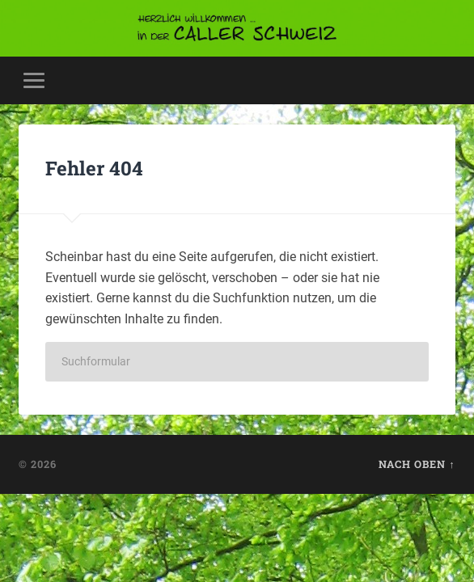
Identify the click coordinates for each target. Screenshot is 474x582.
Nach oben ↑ (417, 464)
